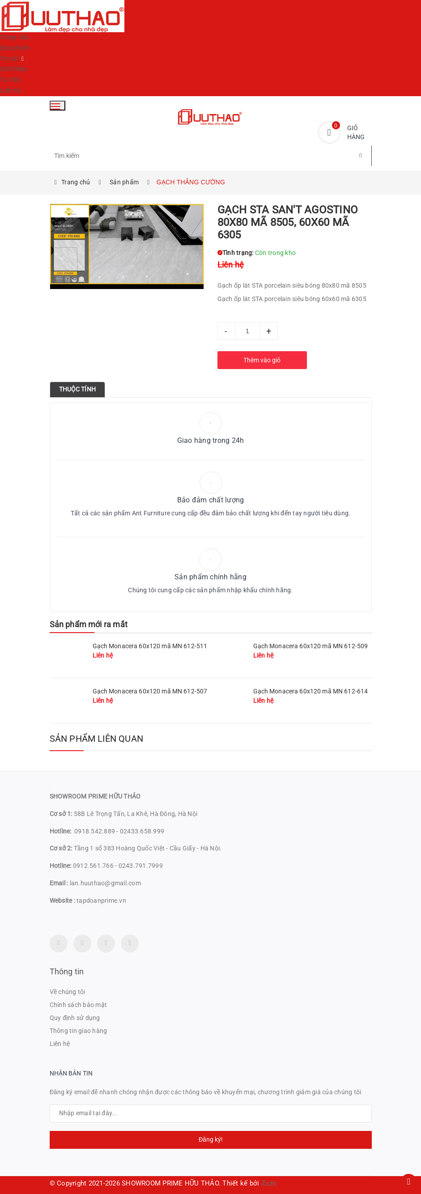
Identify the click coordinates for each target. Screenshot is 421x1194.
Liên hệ (10, 90)
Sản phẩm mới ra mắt (89, 624)
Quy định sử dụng (75, 1017)
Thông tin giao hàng (78, 1030)
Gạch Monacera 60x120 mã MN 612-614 (310, 691)
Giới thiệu (13, 68)
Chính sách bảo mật (78, 1004)
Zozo (269, 1183)
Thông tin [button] (67, 971)
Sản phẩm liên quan (97, 738)
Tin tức (10, 58)
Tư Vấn (10, 79)
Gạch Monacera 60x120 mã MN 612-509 (310, 646)
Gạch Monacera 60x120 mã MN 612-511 (150, 646)
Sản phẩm (14, 47)
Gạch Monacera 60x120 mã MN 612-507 (150, 691)
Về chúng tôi (67, 991)
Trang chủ (14, 37)
